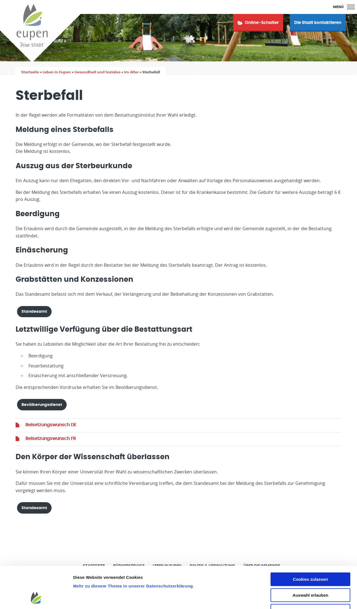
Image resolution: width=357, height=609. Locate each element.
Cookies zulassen (310, 542)
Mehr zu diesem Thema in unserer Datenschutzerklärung (133, 549)
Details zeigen (297, 598)
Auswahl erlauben (310, 558)
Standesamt (34, 311)
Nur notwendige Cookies (310, 573)
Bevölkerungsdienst (41, 405)
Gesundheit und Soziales (97, 72)
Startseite (30, 72)
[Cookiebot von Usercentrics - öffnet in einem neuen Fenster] (36, 598)
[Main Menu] (344, 7)
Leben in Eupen (57, 72)
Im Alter (131, 72)
